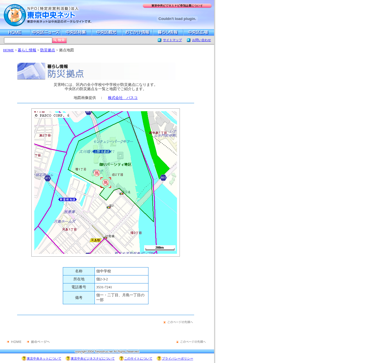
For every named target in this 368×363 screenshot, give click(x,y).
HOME (8, 50)
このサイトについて (138, 358)
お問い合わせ (201, 40)
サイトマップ (172, 40)
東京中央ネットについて (44, 358)
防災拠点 (47, 50)
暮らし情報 (27, 50)
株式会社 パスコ (123, 98)
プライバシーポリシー (177, 358)
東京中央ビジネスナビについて (93, 358)
